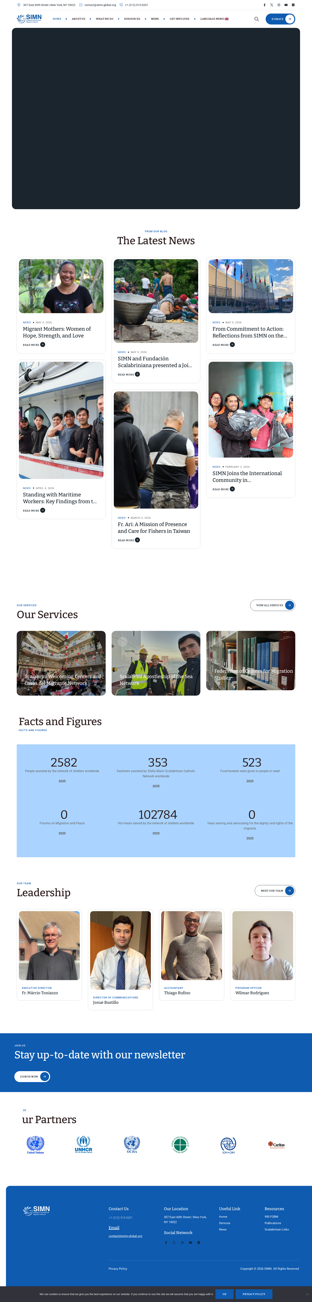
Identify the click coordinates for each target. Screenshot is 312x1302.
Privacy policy (254, 1294)
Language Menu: (214, 18)
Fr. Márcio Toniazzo (40, 992)
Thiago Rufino (177, 992)
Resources (132, 18)
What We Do (105, 18)
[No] (307, 1294)
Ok (224, 1294)
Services (218, 1208)
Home (57, 18)
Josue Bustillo (106, 1002)
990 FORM (265, 1202)
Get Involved (180, 18)
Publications (267, 1208)
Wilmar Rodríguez (252, 992)
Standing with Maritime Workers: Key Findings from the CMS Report (61, 501)
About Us (78, 18)
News (155, 18)
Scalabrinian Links (271, 1215)
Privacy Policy (112, 1254)
